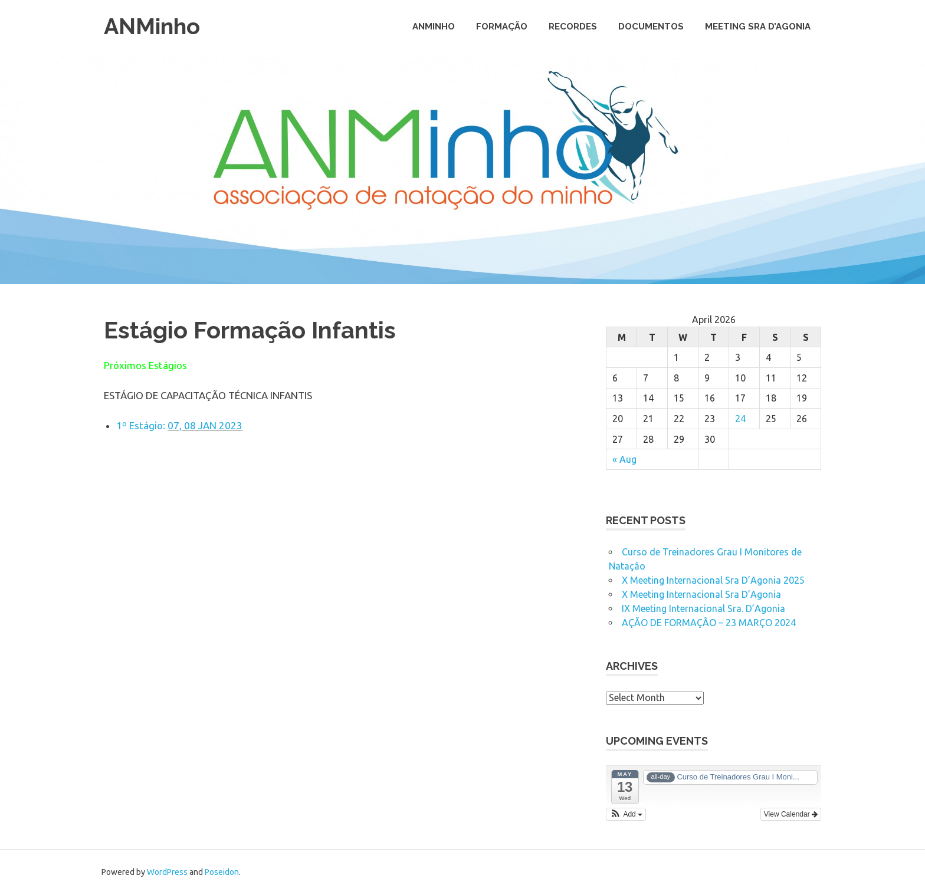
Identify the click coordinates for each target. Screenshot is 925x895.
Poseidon (222, 872)
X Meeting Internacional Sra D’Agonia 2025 (713, 580)
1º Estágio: (142, 425)
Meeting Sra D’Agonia (758, 26)
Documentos (651, 26)
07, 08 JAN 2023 (205, 425)
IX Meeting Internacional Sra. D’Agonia (703, 608)
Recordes (573, 26)
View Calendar (791, 814)
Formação (501, 26)
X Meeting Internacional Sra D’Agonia (701, 594)
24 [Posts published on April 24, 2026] (740, 418)
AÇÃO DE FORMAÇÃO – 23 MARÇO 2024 (709, 622)
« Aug (624, 459)
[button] (625, 814)
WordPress (167, 872)
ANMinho (152, 26)
